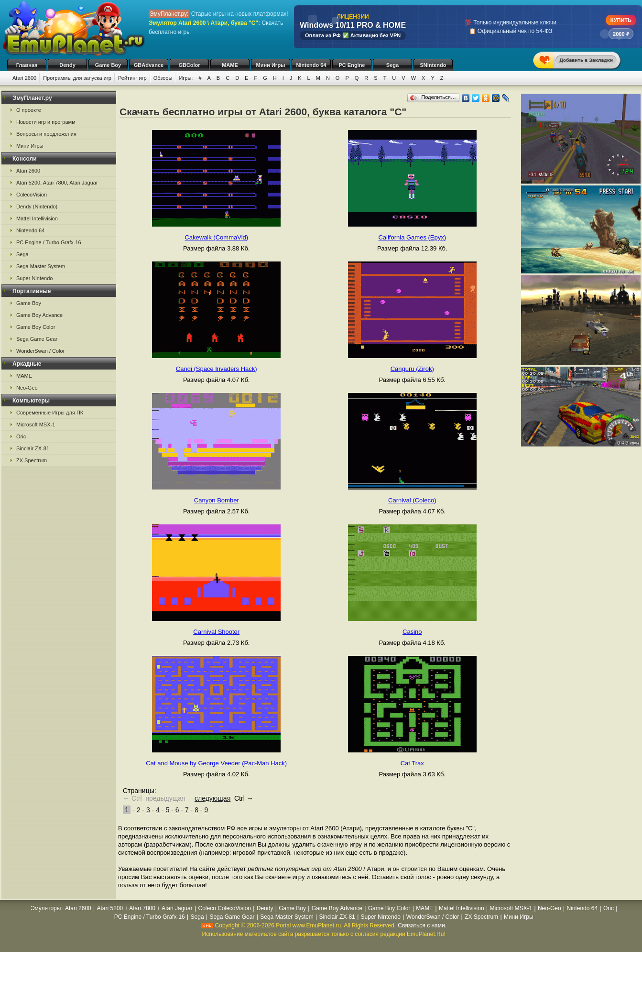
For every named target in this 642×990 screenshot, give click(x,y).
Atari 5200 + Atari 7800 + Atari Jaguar (145, 908)
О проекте (28, 110)
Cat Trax (412, 763)
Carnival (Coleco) (412, 500)
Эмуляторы (46, 908)
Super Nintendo (34, 278)
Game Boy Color (35, 327)
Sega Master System (40, 266)
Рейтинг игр (132, 78)
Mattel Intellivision (37, 218)
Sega (392, 65)
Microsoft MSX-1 (35, 424)
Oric (21, 436)
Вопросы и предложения (46, 134)
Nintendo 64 (311, 65)
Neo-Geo (27, 388)
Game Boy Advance (39, 315)
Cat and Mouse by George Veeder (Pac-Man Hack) (216, 763)
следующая (212, 798)
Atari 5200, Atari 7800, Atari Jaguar (57, 182)
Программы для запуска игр (77, 78)
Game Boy (108, 65)
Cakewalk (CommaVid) (216, 237)
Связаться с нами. (422, 925)
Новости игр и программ (46, 122)
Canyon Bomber (216, 500)
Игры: (186, 78)
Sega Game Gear (36, 339)
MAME (230, 65)
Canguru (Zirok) (412, 368)
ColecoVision (31, 194)
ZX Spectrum (31, 460)
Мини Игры (270, 65)
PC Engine (351, 65)
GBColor (189, 65)
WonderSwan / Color (40, 351)
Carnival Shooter (216, 631)
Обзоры (163, 78)
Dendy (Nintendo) (36, 206)
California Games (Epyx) (412, 237)
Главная (27, 65)
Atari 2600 (24, 78)
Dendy (67, 65)
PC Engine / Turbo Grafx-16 (48, 242)
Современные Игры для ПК (49, 412)
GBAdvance (148, 65)
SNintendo (433, 65)
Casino (412, 631)
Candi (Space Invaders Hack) (216, 368)
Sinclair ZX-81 (32, 448)
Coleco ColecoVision (224, 908)
